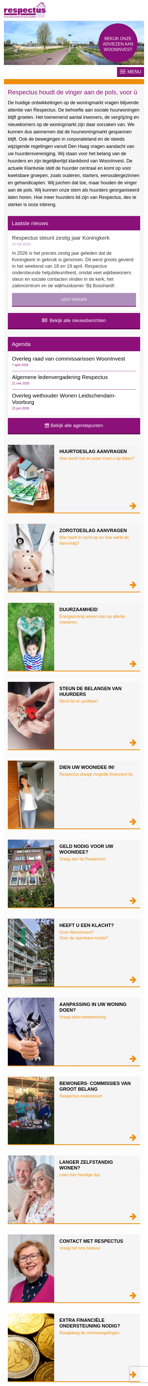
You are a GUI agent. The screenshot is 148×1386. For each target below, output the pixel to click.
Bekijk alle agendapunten (74, 425)
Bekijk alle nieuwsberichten (74, 320)
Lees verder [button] (74, 299)
